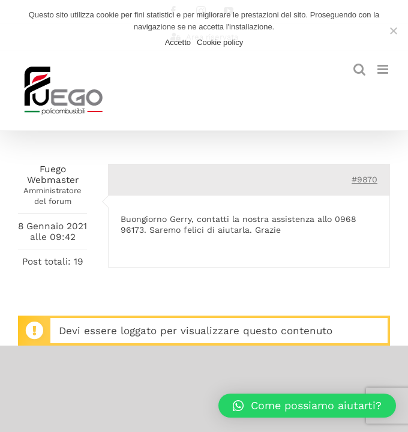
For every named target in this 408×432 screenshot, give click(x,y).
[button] (307, 406)
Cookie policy (220, 42)
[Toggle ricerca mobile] (359, 69)
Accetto (178, 42)
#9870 (364, 179)
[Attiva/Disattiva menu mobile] (383, 69)
